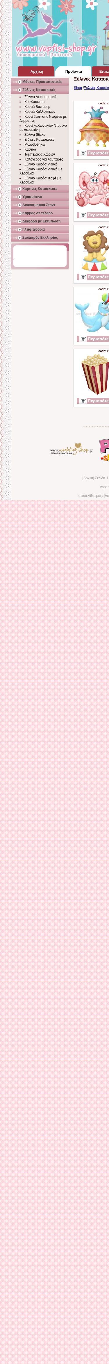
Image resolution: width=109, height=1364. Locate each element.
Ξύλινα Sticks (34, 135)
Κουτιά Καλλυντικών (39, 112)
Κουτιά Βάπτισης (37, 107)
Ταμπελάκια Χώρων (39, 154)
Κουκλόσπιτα (34, 102)
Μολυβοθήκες (35, 144)
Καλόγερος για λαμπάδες (43, 159)
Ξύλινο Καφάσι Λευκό (41, 164)
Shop (78, 88)
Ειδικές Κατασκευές (39, 140)
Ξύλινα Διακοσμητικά (40, 97)
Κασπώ (30, 149)
